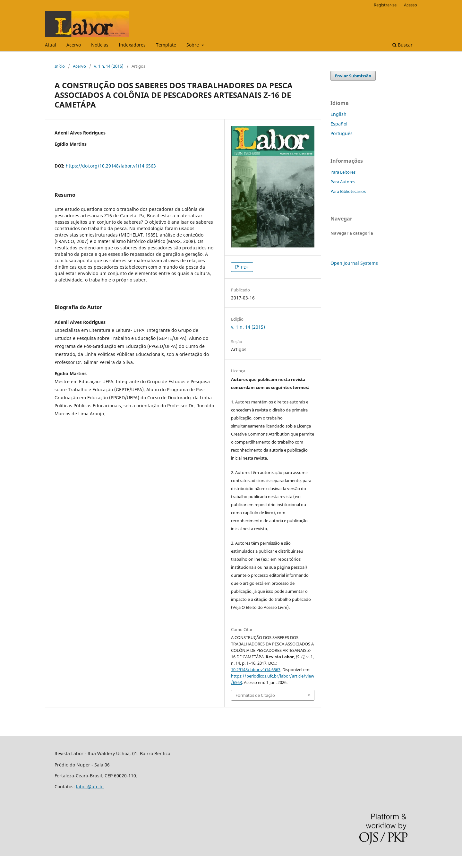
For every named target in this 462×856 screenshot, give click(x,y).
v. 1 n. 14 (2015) (109, 66)
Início (60, 66)
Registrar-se (385, 5)
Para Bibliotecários (348, 191)
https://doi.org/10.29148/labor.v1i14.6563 (111, 166)
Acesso (410, 5)
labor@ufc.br (90, 786)
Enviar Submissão (353, 76)
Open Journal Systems (354, 263)
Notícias (99, 45)
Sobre (193, 45)
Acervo (73, 45)
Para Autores (342, 182)
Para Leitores (342, 172)
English (338, 114)
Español (338, 124)
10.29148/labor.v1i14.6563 (255, 669)
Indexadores (132, 45)
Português (341, 133)
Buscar (402, 45)
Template (166, 45)
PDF (244, 267)
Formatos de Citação (255, 695)
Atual (50, 45)
